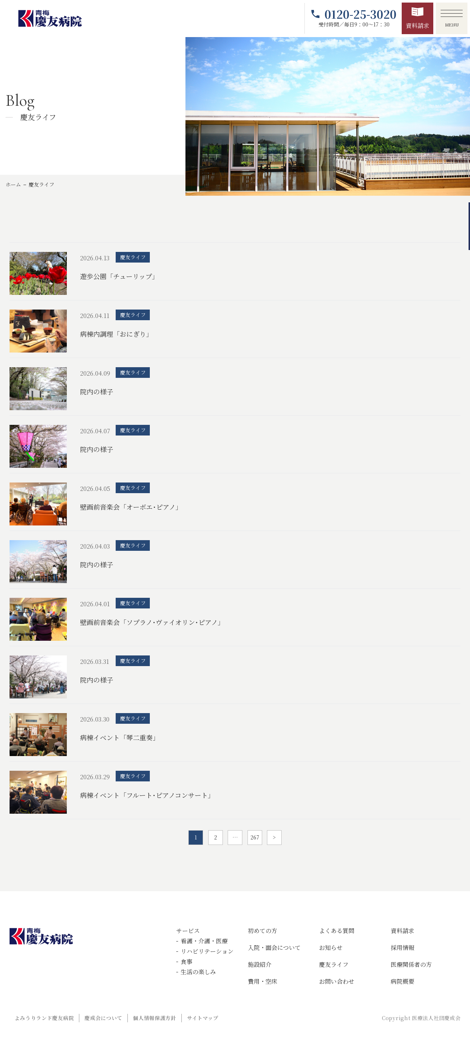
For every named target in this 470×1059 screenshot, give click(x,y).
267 (254, 837)
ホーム (13, 184)
